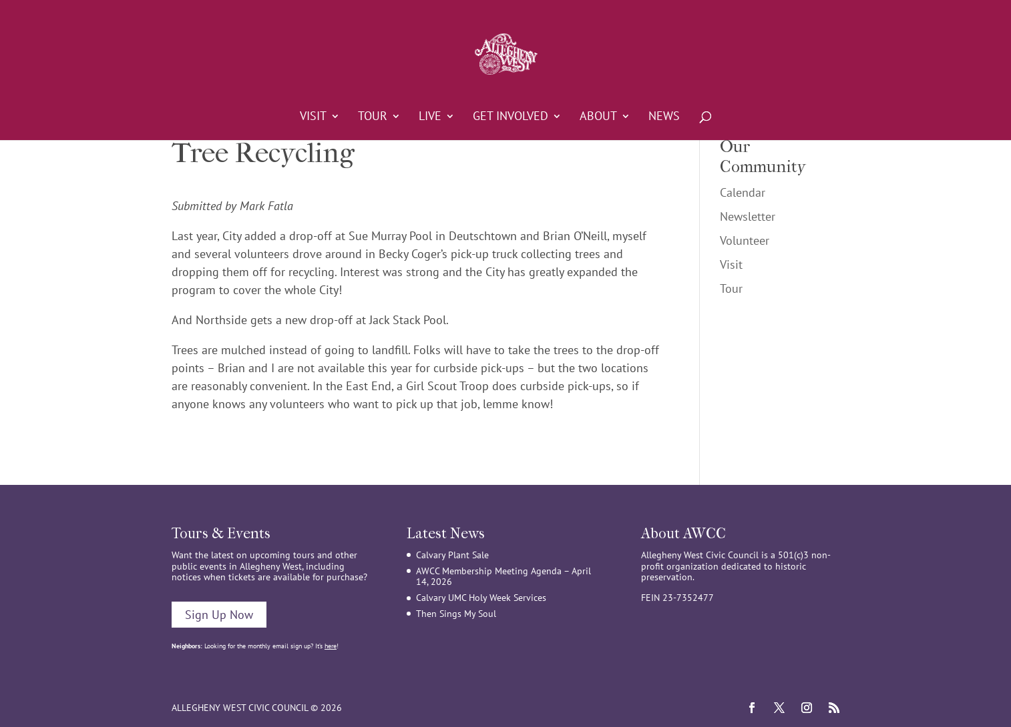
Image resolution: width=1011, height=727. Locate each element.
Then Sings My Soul (456, 614)
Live (430, 117)
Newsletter (747, 216)
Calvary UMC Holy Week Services (481, 598)
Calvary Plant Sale (452, 555)
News (664, 117)
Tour (372, 117)
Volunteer (744, 240)
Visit (313, 117)
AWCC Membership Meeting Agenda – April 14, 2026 (503, 576)
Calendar (742, 192)
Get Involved (510, 117)
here (331, 646)
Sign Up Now (219, 614)
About (598, 117)
